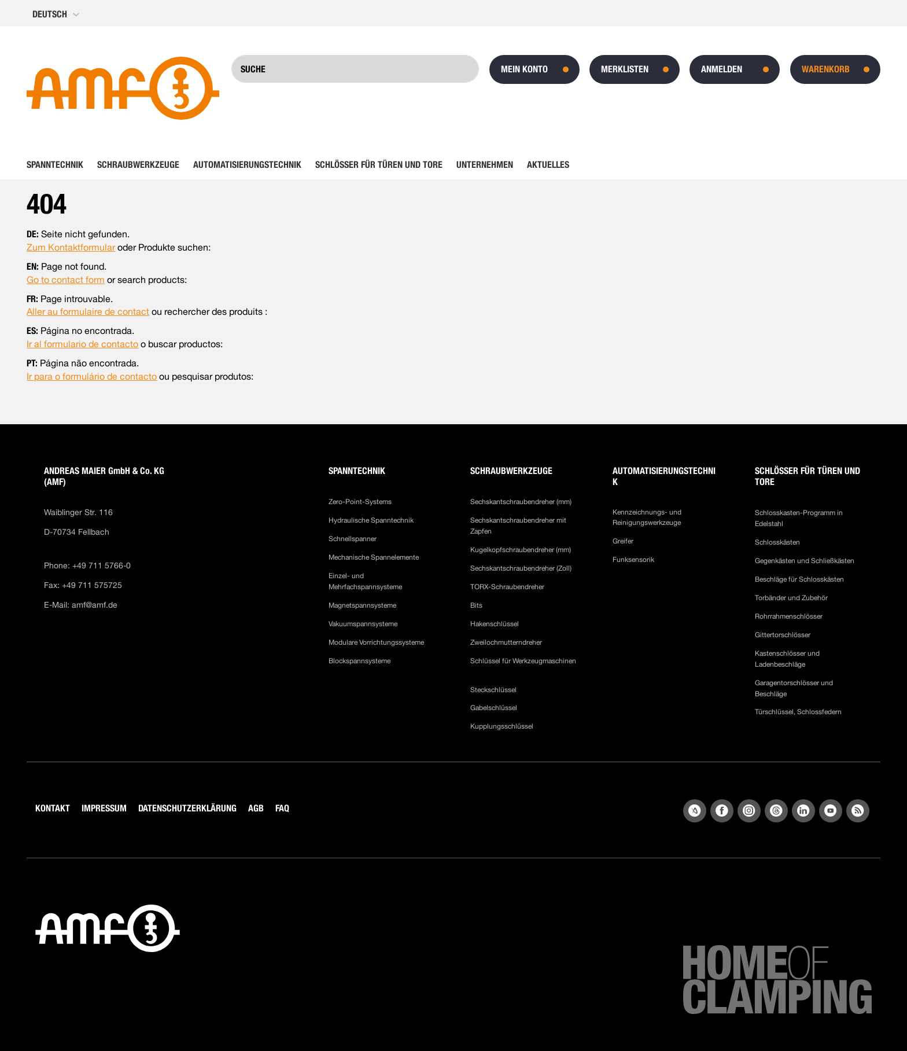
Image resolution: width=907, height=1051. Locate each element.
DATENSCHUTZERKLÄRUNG (187, 808)
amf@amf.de (94, 604)
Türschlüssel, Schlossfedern (798, 712)
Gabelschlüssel (493, 708)
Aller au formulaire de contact (88, 311)
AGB (256, 808)
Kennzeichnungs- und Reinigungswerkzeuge (647, 517)
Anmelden (721, 69)
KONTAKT (52, 808)
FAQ (282, 808)
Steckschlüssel (493, 690)
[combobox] (355, 69)
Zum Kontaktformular (71, 247)
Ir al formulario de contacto (82, 344)
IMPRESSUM (104, 808)
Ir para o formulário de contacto (92, 376)
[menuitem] (58, 164)
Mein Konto (524, 69)
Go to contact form (66, 279)
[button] (57, 14)
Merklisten (624, 69)
